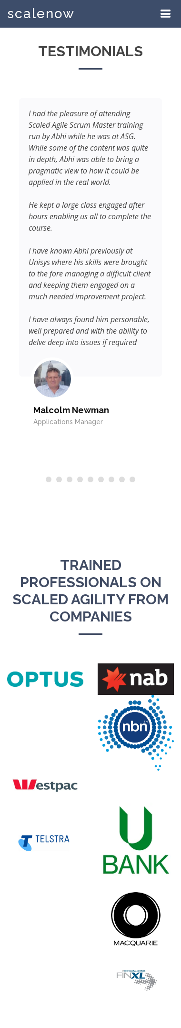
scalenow (41, 13)
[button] (48, 479)
